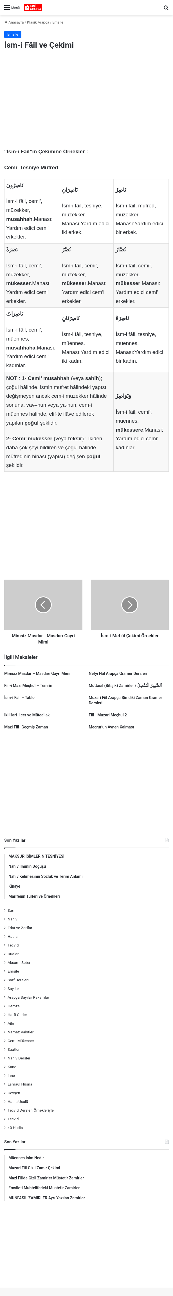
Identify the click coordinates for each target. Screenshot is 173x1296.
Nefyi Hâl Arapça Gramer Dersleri (118, 673)
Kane (12, 1066)
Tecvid (13, 945)
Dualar (13, 954)
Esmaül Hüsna (20, 1084)
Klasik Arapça (38, 22)
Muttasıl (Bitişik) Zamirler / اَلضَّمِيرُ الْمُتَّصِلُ (125, 685)
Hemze (14, 1006)
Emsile (57, 22)
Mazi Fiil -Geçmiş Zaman (26, 727)
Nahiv (12, 919)
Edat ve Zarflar (20, 927)
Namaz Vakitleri (21, 1032)
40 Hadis (15, 1127)
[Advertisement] (86, 99)
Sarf (11, 910)
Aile (11, 1023)
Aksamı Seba (19, 962)
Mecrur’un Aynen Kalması (111, 727)
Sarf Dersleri (18, 980)
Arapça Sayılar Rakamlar (28, 997)
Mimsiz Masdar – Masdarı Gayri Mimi (37, 673)
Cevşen (14, 1093)
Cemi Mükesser (21, 1040)
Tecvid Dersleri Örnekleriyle (31, 1110)
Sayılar (13, 988)
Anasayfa (14, 22)
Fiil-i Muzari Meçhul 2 (108, 715)
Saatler (14, 1049)
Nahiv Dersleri (19, 1058)
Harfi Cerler (17, 1014)
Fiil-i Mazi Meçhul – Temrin (28, 685)
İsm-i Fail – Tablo (19, 697)
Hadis (12, 936)
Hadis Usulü (18, 1101)
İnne (11, 1075)
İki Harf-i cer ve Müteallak (27, 715)
